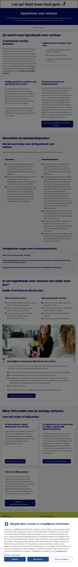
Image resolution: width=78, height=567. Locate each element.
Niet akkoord (38, 560)
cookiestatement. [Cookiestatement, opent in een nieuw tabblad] (61, 552)
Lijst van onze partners (12, 556)
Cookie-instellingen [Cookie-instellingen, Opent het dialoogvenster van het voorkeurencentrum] (61, 560)
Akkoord (15, 560)
